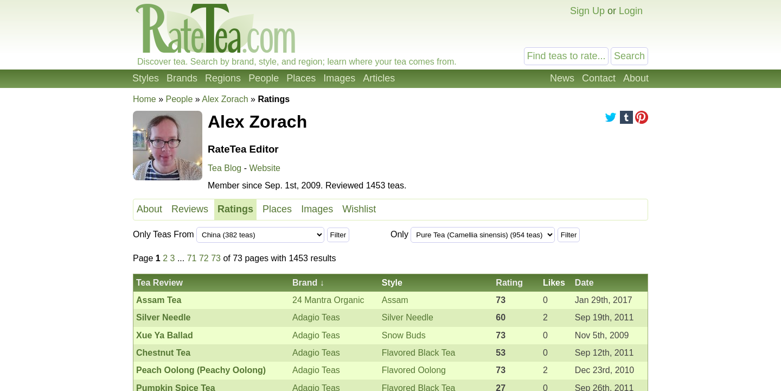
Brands (182, 78)
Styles (145, 78)
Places (301, 78)
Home (144, 99)
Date (584, 282)
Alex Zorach (225, 99)
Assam (395, 300)
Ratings (235, 209)
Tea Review (159, 282)
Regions (223, 78)
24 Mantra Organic (328, 300)
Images (339, 78)
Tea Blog (224, 168)
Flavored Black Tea (419, 352)
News (562, 78)
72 (204, 258)
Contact (599, 78)
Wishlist (359, 209)
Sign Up (587, 10)
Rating (509, 282)
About (636, 78)
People (263, 78)
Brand (304, 282)
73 (216, 258)
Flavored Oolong (414, 370)
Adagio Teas (316, 317)
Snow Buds (404, 335)
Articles (379, 78)
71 (192, 258)
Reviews (189, 209)
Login (631, 10)
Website (264, 168)
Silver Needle (407, 317)
